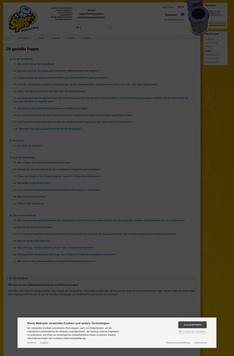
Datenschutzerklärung (178, 342)
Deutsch (31, 342)
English (44, 342)
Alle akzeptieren (192, 325)
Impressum (201, 342)
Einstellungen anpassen (192, 331)
